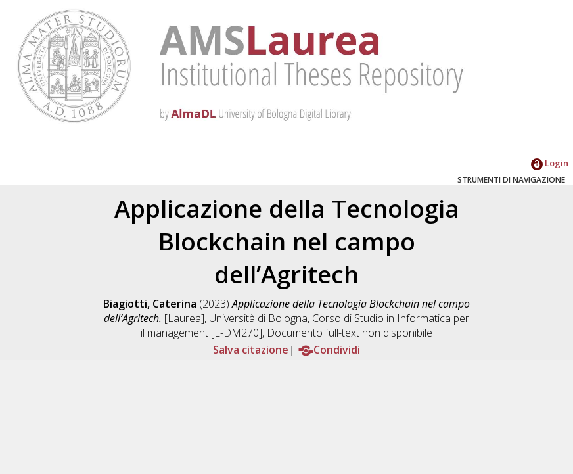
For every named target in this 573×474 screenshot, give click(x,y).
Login (549, 163)
